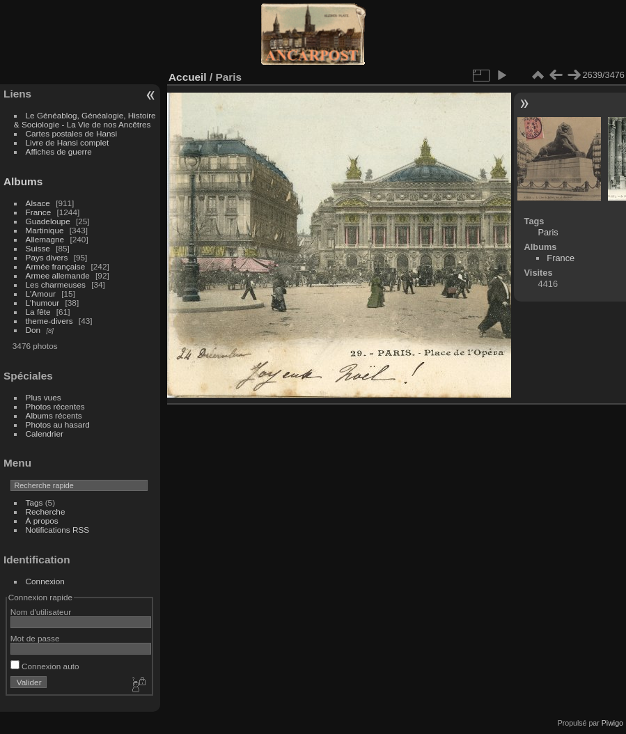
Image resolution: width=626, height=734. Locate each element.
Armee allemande (58, 275)
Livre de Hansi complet (67, 142)
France (39, 212)
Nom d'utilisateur (40, 611)
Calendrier (44, 433)
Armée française (56, 266)
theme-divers (49, 320)
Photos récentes (55, 406)
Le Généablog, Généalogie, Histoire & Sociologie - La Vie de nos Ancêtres (85, 120)
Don (33, 329)
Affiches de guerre (59, 151)
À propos (42, 520)
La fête (38, 311)
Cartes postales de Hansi (71, 133)
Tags (34, 502)
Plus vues (43, 397)
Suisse (38, 248)
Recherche (45, 511)
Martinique (45, 230)
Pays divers (47, 257)
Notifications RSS (58, 529)
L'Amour (41, 293)
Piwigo (612, 723)
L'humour (43, 302)
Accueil (188, 77)
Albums (22, 181)
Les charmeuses (56, 284)
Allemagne (45, 239)
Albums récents (54, 415)
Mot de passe (35, 638)
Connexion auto (44, 666)
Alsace (38, 203)
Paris (548, 232)
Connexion (45, 581)
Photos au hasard (58, 424)
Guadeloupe (48, 221)
